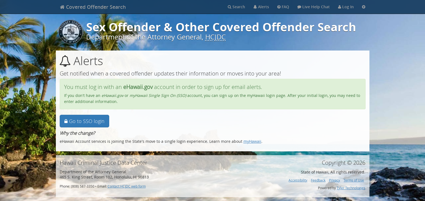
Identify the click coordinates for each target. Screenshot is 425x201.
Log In (346, 6)
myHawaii (252, 141)
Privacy (334, 180)
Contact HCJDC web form (127, 186)
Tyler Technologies (351, 188)
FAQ (283, 6)
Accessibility (298, 180)
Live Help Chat (313, 6)
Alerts (261, 6)
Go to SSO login (84, 121)
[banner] (93, 7)
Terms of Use (354, 180)
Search (236, 6)
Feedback (318, 180)
